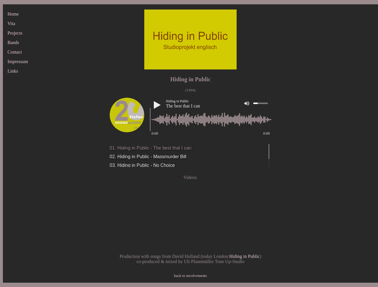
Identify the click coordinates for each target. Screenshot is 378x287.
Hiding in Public (244, 256)
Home (13, 14)
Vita (11, 23)
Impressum (18, 61)
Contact (15, 52)
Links (13, 71)
